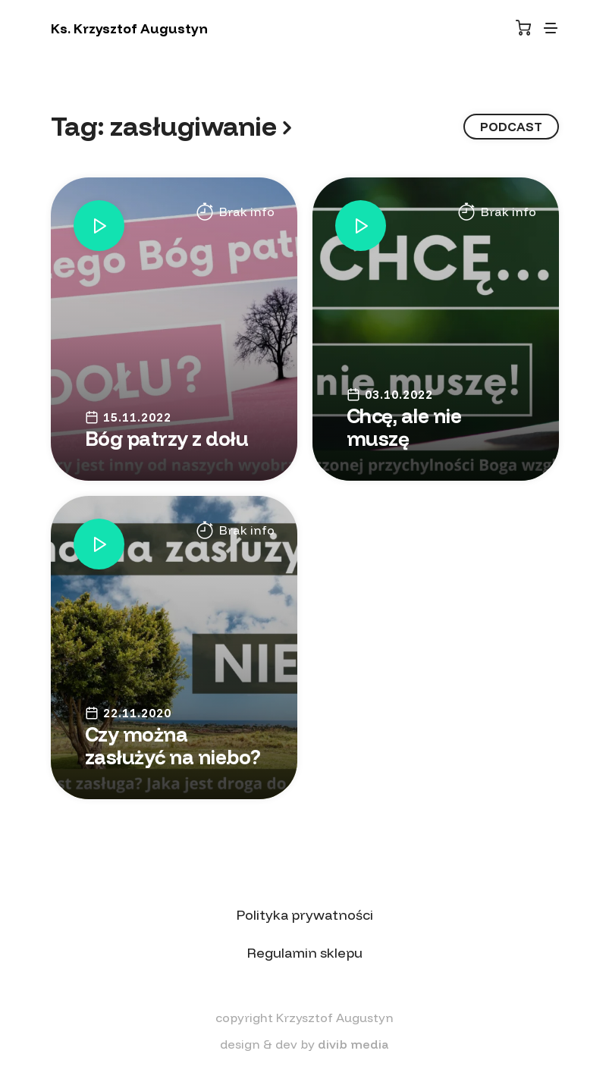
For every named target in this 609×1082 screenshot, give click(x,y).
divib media (353, 1044)
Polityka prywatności (305, 915)
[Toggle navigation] (550, 28)
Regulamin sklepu (305, 952)
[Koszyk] (523, 27)
